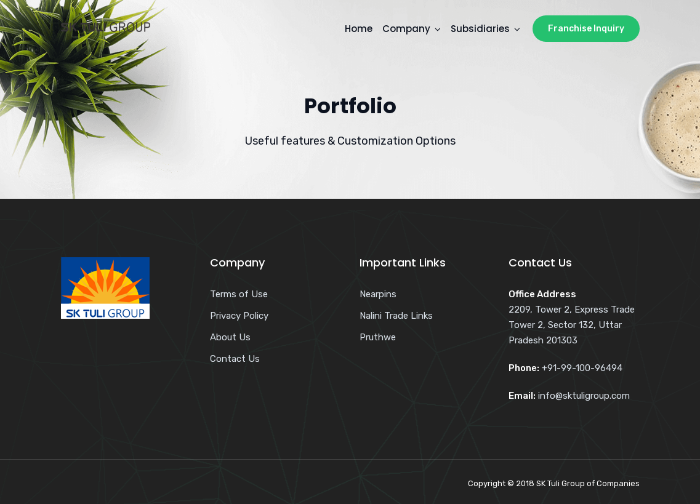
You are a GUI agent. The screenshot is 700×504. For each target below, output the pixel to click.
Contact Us (235, 358)
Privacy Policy (239, 315)
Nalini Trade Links (396, 315)
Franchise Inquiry (586, 28)
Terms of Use (239, 294)
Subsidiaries (480, 28)
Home (358, 28)
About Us (230, 337)
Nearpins (378, 294)
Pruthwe (378, 337)
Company (406, 28)
